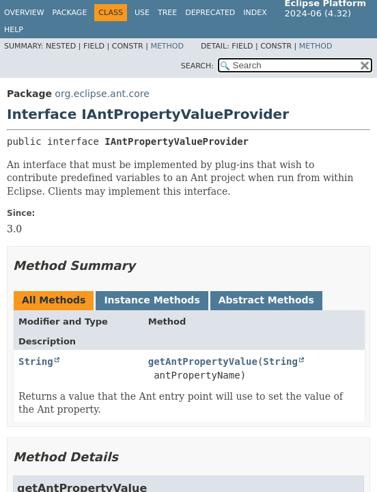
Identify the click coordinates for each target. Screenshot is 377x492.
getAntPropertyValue (202, 361)
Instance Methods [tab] (151, 300)
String (35, 361)
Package (70, 12)
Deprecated (210, 12)
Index (254, 12)
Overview (24, 12)
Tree (167, 12)
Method (167, 46)
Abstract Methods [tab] (266, 300)
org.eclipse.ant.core (102, 93)
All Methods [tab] (53, 300)
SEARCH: (197, 66)
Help (13, 29)
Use (142, 12)
